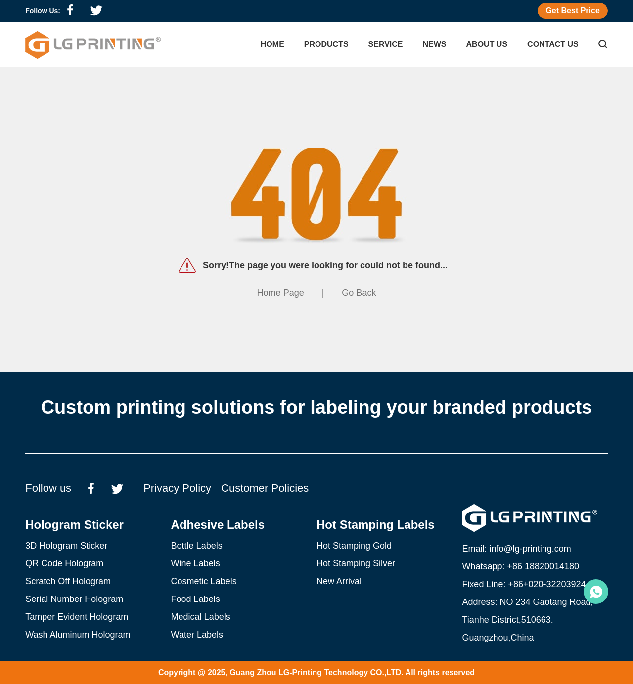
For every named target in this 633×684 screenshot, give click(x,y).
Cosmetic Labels (204, 581)
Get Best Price (572, 10)
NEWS (435, 44)
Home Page (280, 293)
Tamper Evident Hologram (76, 617)
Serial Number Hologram (74, 599)
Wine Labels (195, 563)
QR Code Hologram (64, 563)
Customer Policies (265, 488)
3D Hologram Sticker (66, 546)
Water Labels (197, 635)
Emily (596, 591)
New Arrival (339, 581)
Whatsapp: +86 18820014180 (520, 566)
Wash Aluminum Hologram (77, 635)
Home (272, 44)
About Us (487, 44)
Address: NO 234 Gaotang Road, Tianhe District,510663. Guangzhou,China (527, 619)
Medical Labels (200, 617)
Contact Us (553, 44)
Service (385, 44)
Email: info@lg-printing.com (516, 549)
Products (326, 44)
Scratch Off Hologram (68, 581)
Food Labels (195, 599)
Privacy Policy (177, 488)
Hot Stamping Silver (355, 563)
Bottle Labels (197, 546)
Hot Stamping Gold (354, 546)
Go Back (359, 293)
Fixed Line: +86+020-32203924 (524, 584)
